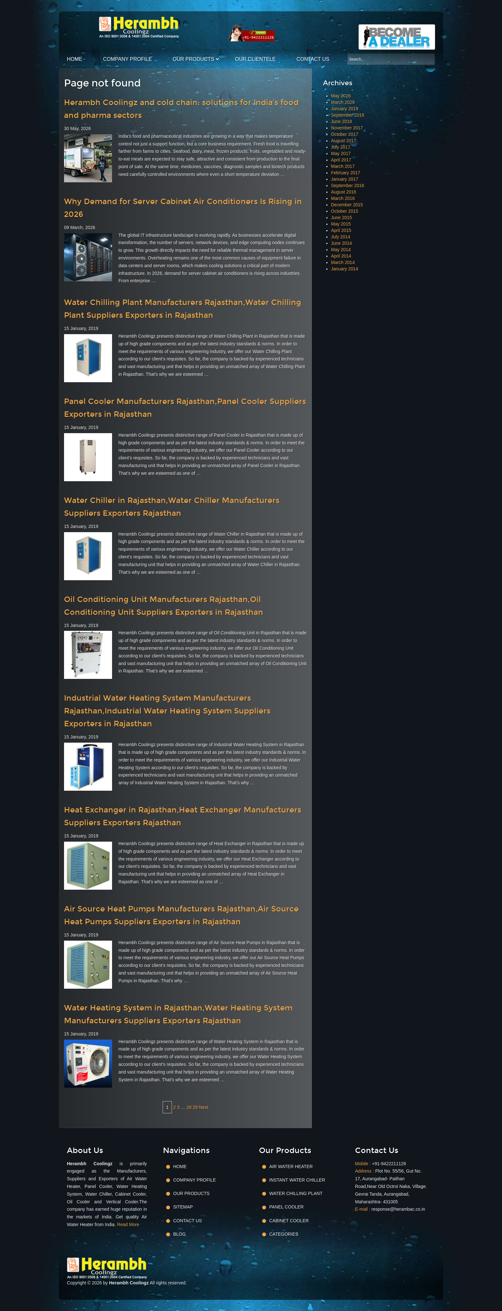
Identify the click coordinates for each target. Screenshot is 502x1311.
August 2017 (343, 140)
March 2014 (343, 262)
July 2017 (340, 147)
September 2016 (347, 185)
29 (195, 1107)
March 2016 (343, 198)
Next (203, 1107)
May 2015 (341, 224)
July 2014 (340, 236)
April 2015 (341, 230)
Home (74, 59)
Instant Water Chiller (297, 1180)
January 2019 (344, 108)
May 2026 (341, 95)
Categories (283, 1234)
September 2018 (347, 115)
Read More (128, 1224)
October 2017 (344, 134)
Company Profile (127, 59)
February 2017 (345, 172)
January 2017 (344, 179)
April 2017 (341, 159)
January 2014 (344, 268)
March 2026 (343, 102)
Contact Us (312, 59)
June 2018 (341, 121)
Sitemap (183, 1206)
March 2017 (343, 166)
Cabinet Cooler (289, 1220)
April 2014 (341, 256)
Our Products (193, 59)
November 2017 (347, 127)
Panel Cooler (286, 1206)
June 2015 (341, 217)
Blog (179, 1234)
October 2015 (344, 211)
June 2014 (341, 243)
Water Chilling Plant (295, 1193)
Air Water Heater (291, 1166)
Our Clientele (255, 59)
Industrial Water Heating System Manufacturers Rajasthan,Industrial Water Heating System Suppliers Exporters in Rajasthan (167, 711)
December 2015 (347, 204)
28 (189, 1107)
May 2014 (341, 249)
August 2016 (343, 191)
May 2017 (341, 153)
